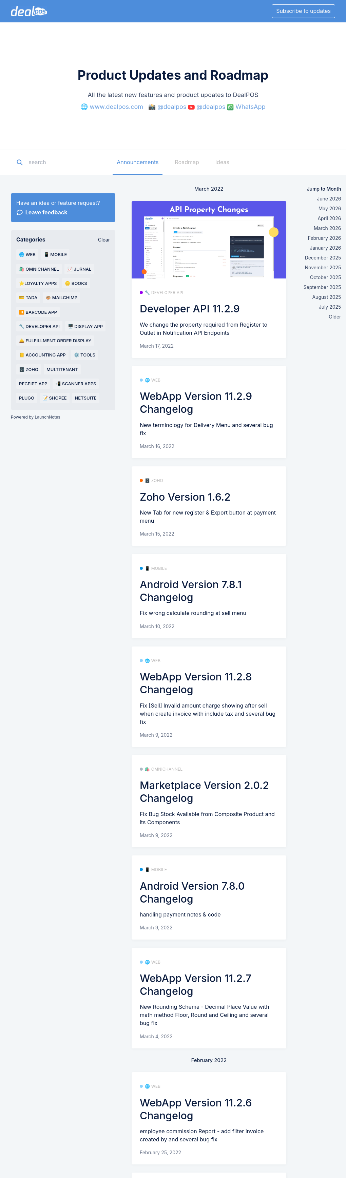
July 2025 (330, 307)
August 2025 (326, 297)
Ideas (222, 162)
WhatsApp (250, 106)
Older (335, 317)
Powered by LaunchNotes (35, 417)
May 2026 (330, 208)
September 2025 (322, 287)
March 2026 (327, 228)
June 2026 (329, 198)
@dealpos (171, 106)
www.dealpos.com (116, 106)
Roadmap (187, 162)
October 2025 (325, 277)
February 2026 (324, 238)
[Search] (71, 162)
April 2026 (329, 218)
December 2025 (323, 257)
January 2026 (325, 248)
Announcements (137, 162)
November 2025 (323, 267)
